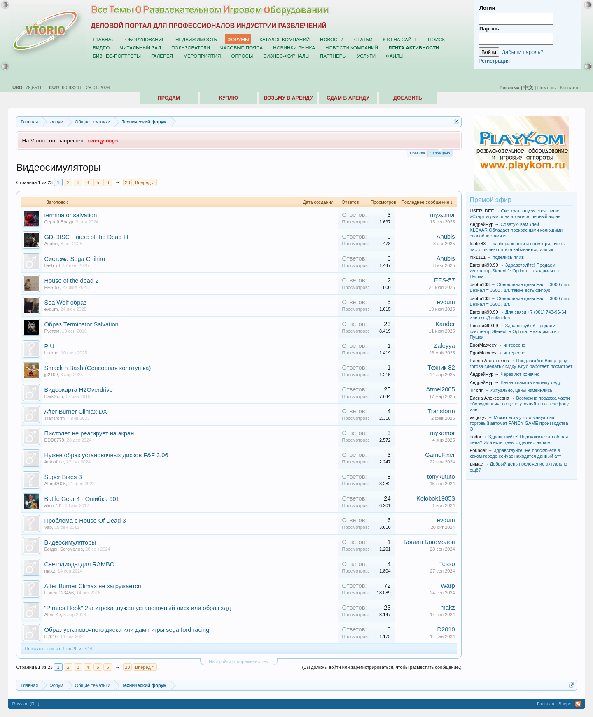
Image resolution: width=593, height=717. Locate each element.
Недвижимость (196, 39)
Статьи (363, 39)
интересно (514, 344)
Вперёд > (145, 182)
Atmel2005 (440, 389)
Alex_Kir (52, 614)
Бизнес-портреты (117, 55)
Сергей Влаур (58, 221)
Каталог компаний (284, 39)
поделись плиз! (508, 257)
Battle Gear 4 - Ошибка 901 (81, 499)
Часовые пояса (241, 47)
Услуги (366, 55)
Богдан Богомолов (63, 549)
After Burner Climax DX (75, 411)
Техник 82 (441, 367)
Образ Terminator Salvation (81, 324)
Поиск (436, 39)
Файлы (395, 55)
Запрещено (440, 152)
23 (127, 182)
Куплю (228, 98)
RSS (578, 704)
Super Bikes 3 (63, 477)
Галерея (162, 55)
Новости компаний (351, 47)
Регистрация (494, 61)
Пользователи (190, 47)
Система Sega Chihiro (74, 259)
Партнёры (333, 55)
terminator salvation (70, 215)
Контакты (570, 87)
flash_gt (52, 265)
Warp (448, 585)
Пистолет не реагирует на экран (89, 433)
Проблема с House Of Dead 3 (85, 520)
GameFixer (440, 455)
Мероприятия (202, 55)
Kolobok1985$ (435, 498)
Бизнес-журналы (286, 55)
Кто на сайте (400, 39)
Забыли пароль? (522, 52)
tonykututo (441, 476)
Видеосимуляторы (70, 542)
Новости (332, 39)
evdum (51, 309)
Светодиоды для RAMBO (79, 564)
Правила (417, 153)
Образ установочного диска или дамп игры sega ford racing (126, 629)
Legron (51, 352)
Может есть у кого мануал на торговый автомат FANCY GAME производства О (519, 423)
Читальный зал (140, 47)
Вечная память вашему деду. (531, 382)
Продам (169, 98)
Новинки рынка (294, 47)
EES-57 (52, 287)
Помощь (546, 87)
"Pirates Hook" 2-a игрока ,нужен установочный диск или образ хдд (137, 608)
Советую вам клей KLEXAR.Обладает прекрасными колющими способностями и (516, 230)
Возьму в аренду (288, 98)
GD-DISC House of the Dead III (86, 237)
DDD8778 (54, 440)
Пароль (489, 29)
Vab (48, 527)
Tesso (447, 564)
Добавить (407, 98)
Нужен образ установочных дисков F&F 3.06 (106, 455)
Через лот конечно (519, 374)
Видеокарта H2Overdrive (78, 389)
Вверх (564, 703)
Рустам (51, 330)
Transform (54, 418)
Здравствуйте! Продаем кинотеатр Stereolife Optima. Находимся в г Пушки (515, 271)
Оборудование (145, 39)
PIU (49, 346)
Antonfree (54, 461)
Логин (487, 8)
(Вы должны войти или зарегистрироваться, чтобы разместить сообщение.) (381, 667)
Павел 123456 (59, 592)
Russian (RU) (25, 703)
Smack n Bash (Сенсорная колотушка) (97, 368)
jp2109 (51, 374)
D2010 (50, 636)
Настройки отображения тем (239, 661)
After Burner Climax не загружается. (93, 586)
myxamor (442, 215)
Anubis (51, 243)
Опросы (242, 55)
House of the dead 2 (71, 280)
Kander (445, 324)
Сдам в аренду (348, 98)
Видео (101, 47)
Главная (104, 39)
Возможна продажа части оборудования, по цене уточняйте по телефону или (520, 404)
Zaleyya (444, 345)
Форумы (238, 39)
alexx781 (53, 505)
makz (49, 570)
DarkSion (53, 396)
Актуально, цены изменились (522, 390)
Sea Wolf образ (65, 302)
